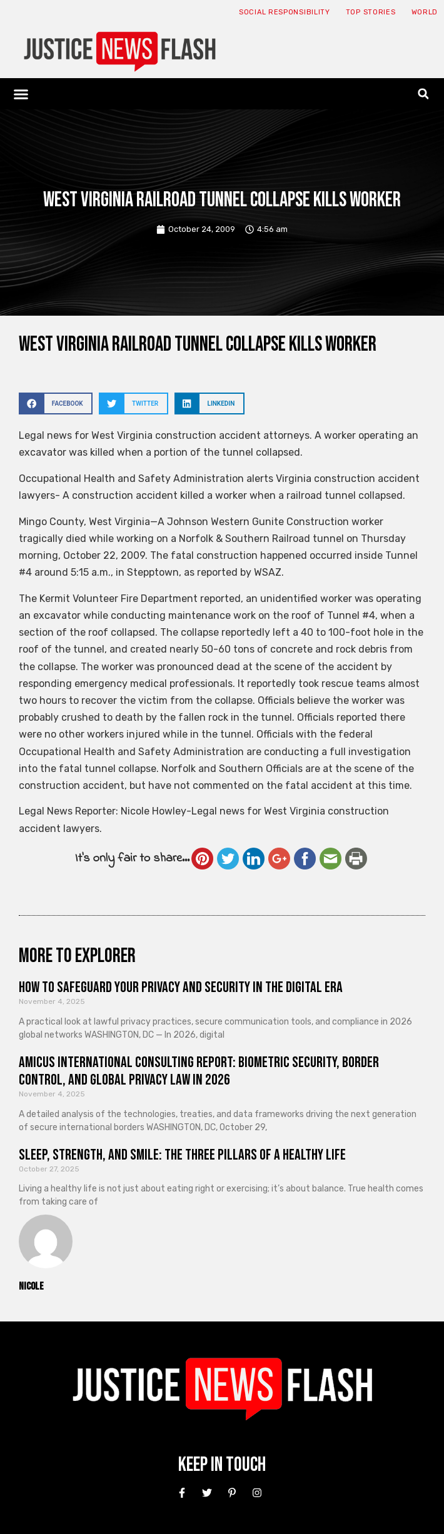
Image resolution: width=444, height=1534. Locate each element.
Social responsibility (284, 12)
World (424, 12)
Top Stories (371, 12)
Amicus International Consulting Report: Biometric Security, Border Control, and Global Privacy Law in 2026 (199, 1071)
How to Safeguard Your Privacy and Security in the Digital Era (181, 987)
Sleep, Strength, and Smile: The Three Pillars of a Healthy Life (182, 1155)
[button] (21, 94)
